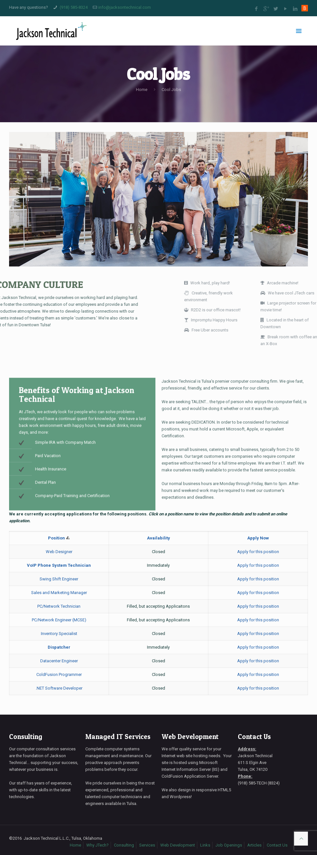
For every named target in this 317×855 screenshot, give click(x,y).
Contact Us (254, 736)
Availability (158, 538)
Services (147, 845)
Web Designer (59, 551)
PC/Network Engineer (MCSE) (59, 619)
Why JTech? (97, 845)
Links (205, 845)
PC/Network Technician (58, 606)
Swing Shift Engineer (59, 578)
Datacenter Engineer (59, 660)
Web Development (190, 736)
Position (57, 538)
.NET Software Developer (59, 688)
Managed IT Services (118, 736)
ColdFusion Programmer (59, 674)
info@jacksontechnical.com (124, 7)
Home (141, 89)
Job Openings (228, 845)
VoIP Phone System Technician (59, 565)
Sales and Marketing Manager (59, 592)
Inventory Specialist (59, 633)
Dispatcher (59, 647)
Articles (254, 845)
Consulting (25, 736)
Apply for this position (258, 551)
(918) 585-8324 (74, 7)
